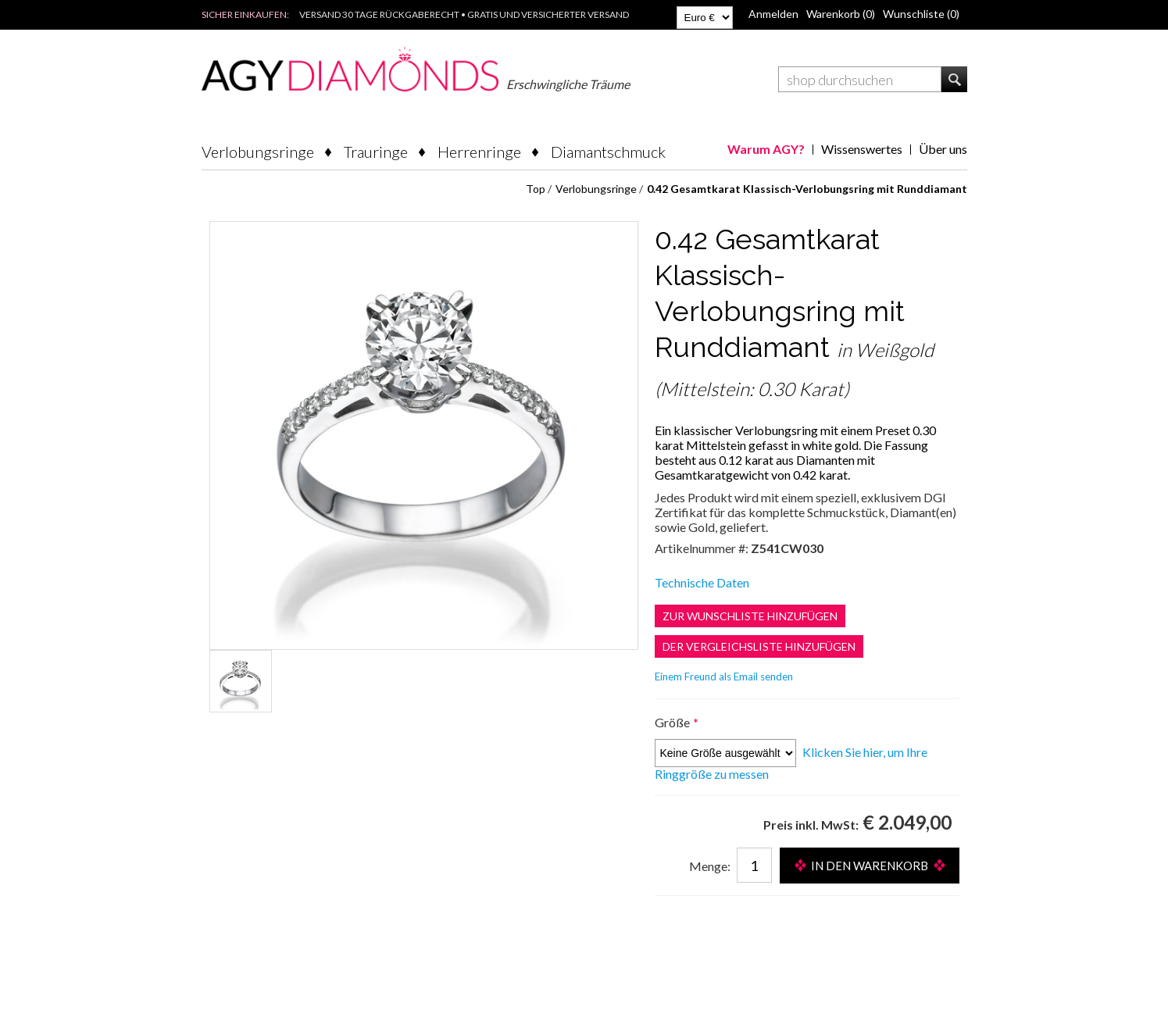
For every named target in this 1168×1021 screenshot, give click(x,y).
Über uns (943, 148)
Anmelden (773, 13)
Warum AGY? (766, 148)
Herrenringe (479, 151)
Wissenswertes (861, 148)
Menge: (709, 866)
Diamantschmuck (608, 151)
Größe (673, 722)
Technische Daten (702, 582)
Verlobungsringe (258, 151)
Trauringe (376, 151)
